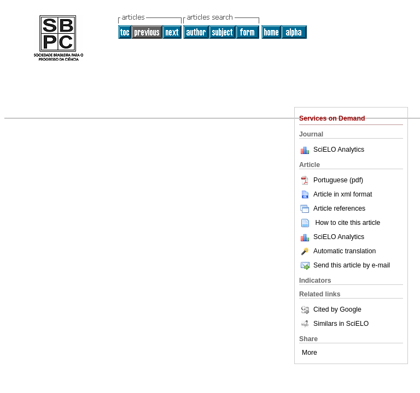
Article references (332, 208)
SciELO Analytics (338, 149)
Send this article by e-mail (344, 265)
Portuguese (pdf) (331, 180)
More (309, 352)
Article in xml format (335, 194)
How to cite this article (347, 223)
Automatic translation (337, 251)
